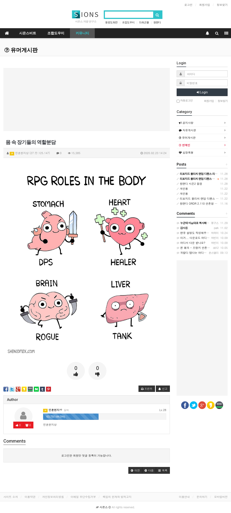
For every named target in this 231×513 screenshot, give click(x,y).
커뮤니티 (82, 33)
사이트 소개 (10, 497)
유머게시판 (21, 50)
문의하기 (201, 497)
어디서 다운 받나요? (191, 243)
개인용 (182, 188)
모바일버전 (221, 497)
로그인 (188, 5)
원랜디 (157, 22)
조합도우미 (128, 22)
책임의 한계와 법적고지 (117, 497)
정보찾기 (222, 5)
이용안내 (184, 497)
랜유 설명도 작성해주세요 (194, 233)
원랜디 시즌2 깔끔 (189, 183)
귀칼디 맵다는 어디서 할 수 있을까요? (202, 252)
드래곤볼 (144, 22)
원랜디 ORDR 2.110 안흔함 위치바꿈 (201, 203)
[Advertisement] (86, 99)
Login (202, 92)
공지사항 (186, 123)
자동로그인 (185, 101)
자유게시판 (187, 130)
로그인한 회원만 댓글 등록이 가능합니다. (86, 455)
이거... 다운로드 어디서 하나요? (198, 238)
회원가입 (204, 5)
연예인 (184, 145)
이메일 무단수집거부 (83, 497)
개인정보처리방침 (53, 497)
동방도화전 (111, 22)
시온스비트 (27, 33)
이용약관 (30, 497)
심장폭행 (186, 152)
